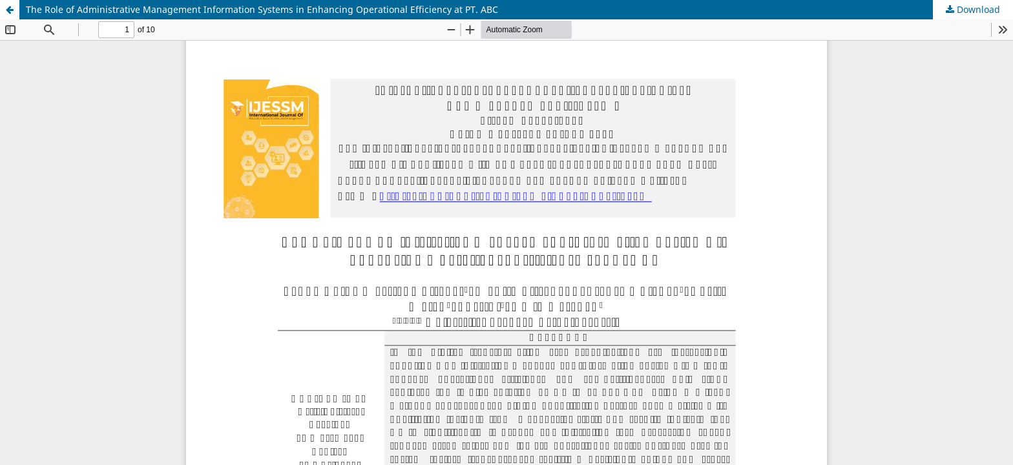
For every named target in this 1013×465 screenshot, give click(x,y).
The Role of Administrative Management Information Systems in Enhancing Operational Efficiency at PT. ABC (262, 9)
